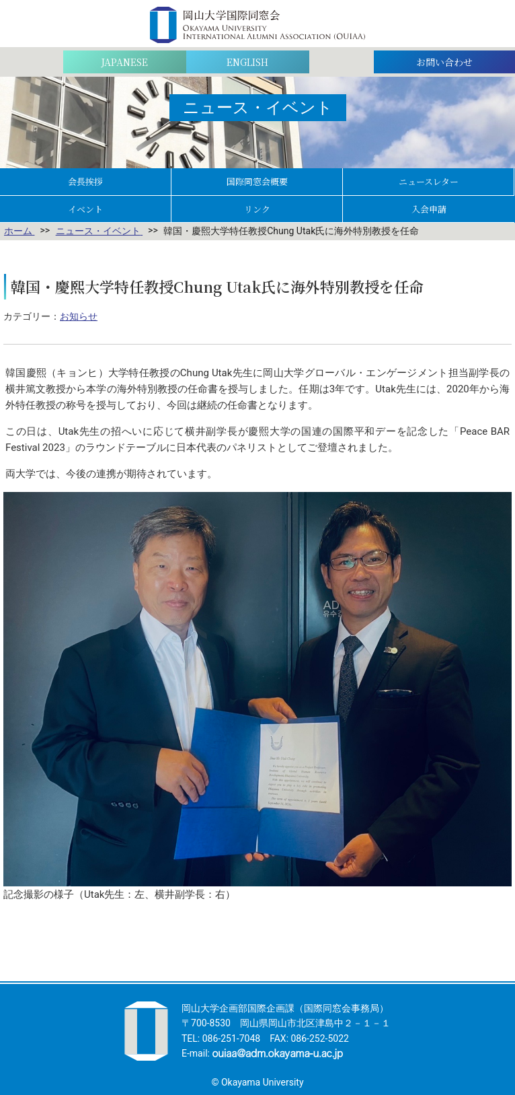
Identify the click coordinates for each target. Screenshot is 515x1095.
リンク (257, 209)
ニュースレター (429, 181)
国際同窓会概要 (257, 181)
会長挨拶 (85, 181)
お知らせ (78, 316)
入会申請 (428, 209)
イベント (85, 209)
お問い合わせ (444, 62)
